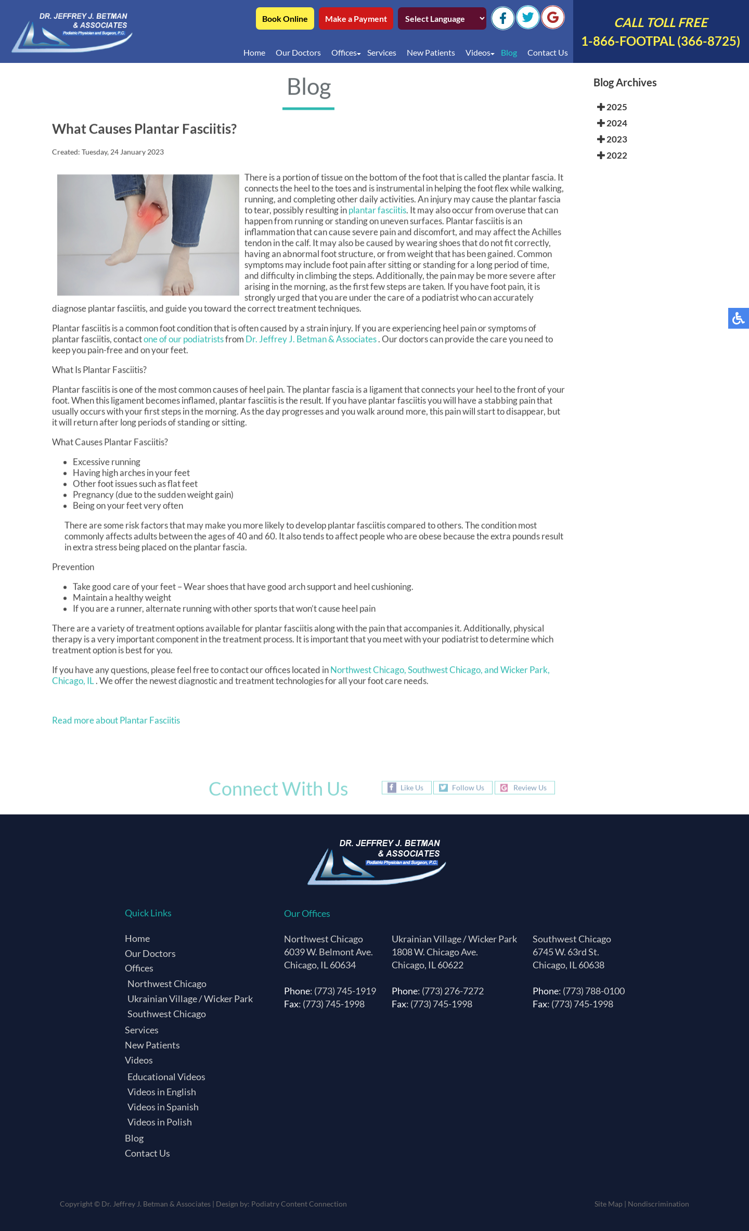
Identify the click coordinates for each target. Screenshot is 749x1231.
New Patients (431, 52)
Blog (509, 52)
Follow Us (468, 787)
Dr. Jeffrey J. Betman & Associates (312, 340)
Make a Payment (356, 18)
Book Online (285, 18)
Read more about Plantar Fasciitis (116, 722)
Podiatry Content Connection (299, 1203)
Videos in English (161, 1091)
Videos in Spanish (163, 1106)
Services (381, 52)
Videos (478, 52)
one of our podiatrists (184, 340)
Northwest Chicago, (368, 671)
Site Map (609, 1203)
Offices (344, 52)
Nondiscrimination (658, 1203)
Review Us (530, 787)
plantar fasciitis (377, 211)
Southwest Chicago (166, 1013)
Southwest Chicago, (446, 671)
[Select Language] (442, 18)
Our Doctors (298, 52)
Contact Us (547, 52)
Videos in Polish (159, 1122)
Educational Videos (166, 1076)
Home (254, 52)
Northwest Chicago (166, 983)
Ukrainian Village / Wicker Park (190, 998)
